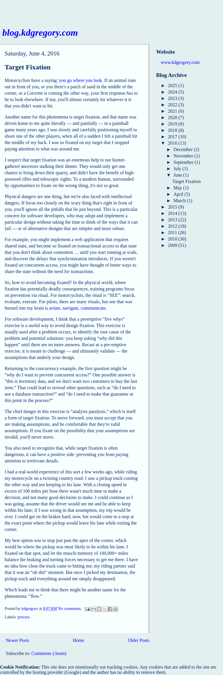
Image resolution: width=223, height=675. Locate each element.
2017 (173, 136)
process (23, 617)
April (179, 194)
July (178, 168)
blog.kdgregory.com (40, 32)
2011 (173, 232)
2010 (173, 238)
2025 (173, 85)
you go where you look (80, 80)
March (180, 200)
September (184, 162)
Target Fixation (28, 67)
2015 (173, 206)
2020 (173, 117)
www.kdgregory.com (180, 62)
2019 (173, 123)
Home (78, 640)
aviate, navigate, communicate (77, 308)
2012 (173, 226)
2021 (173, 111)
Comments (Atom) (48, 653)
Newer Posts (17, 640)
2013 (173, 219)
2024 (173, 91)
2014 (173, 213)
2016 (173, 143)
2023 (173, 98)
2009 (173, 245)
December (184, 149)
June (178, 175)
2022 (173, 104)
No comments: (70, 609)
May (178, 187)
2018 (173, 130)
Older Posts (138, 640)
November (184, 155)
